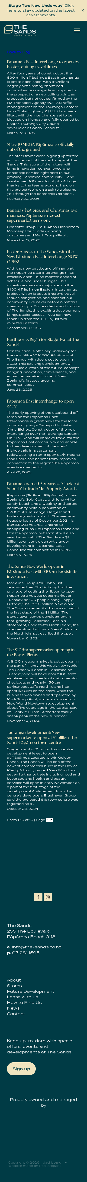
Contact (16, 1013)
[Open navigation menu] (77, 30)
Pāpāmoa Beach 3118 (31, 936)
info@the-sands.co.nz (36, 947)
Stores (14, 985)
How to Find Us (24, 1002)
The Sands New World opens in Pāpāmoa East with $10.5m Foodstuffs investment (42, 571)
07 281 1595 (25, 952)
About (14, 980)
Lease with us (22, 997)
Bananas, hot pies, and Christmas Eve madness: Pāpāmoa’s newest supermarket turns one (42, 215)
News (13, 1008)
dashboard (52, 1162)
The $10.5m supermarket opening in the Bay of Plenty (41, 652)
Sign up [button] (21, 1068)
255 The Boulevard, (29, 931)
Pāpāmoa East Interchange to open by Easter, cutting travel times (43, 64)
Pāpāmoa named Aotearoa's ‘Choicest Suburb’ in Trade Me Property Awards (43, 486)
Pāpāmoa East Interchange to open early (40, 403)
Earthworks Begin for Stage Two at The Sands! (43, 342)
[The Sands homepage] (38, 30)
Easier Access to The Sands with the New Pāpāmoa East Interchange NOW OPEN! (42, 256)
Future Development (30, 991)
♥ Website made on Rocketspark (37, 1164)
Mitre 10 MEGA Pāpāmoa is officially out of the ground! (40, 147)
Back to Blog (18, 52)
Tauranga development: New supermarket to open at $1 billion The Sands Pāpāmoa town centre (42, 737)
